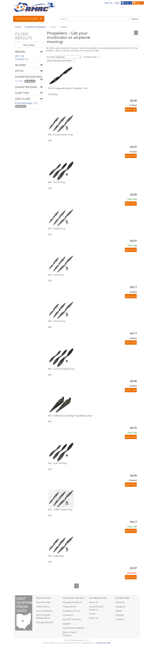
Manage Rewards (44, 622)
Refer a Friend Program (69, 634)
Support (67, 623)
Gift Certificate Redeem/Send (43, 616)
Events (92, 613)
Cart (138, 2)
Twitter (119, 610)
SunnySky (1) (21, 59)
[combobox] (93, 19)
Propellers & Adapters (35, 26)
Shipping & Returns (72, 602)
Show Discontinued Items (60, 60)
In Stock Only (91, 57)
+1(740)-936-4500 (103, 643)
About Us (93, 602)
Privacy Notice (69, 606)
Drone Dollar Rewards (73, 627)
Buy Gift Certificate (72, 619)
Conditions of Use (71, 610)
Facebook (120, 602)
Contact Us (68, 615)
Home (18, 26)
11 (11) (19, 81)
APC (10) (19, 56)
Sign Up (108, 2)
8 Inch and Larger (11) (26, 103)
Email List (93, 618)
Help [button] (126, 2)
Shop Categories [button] (28, 18)
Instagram (120, 606)
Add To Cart (131, 109)
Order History (43, 606)
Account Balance (44, 610)
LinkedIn (119, 619)
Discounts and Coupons (96, 608)
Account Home (43, 602)
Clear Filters (29, 45)
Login (117, 2)
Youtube (119, 615)
